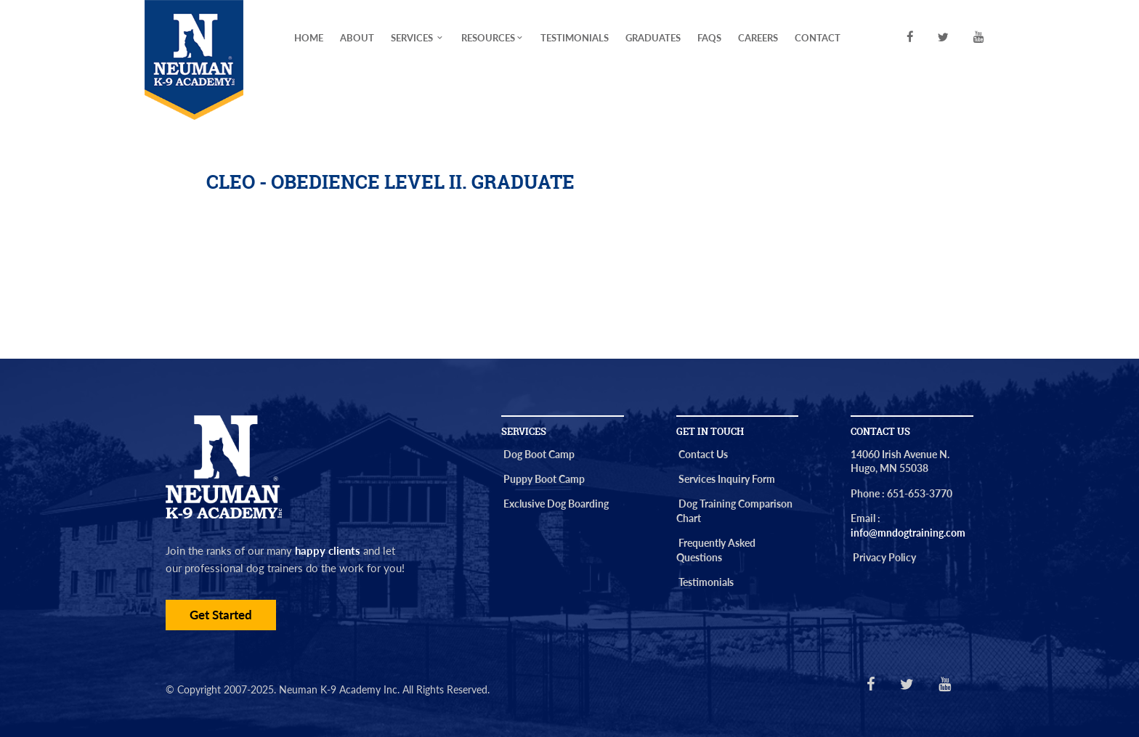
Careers (758, 38)
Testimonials (574, 38)
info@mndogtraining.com (908, 532)
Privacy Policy (884, 557)
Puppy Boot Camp (544, 479)
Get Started (221, 615)
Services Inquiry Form (726, 479)
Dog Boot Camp (539, 454)
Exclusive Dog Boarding (556, 503)
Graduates (653, 38)
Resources (492, 38)
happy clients (327, 550)
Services (418, 38)
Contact (817, 38)
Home (308, 38)
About (357, 38)
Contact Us (703, 454)
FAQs (709, 38)
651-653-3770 (919, 493)
